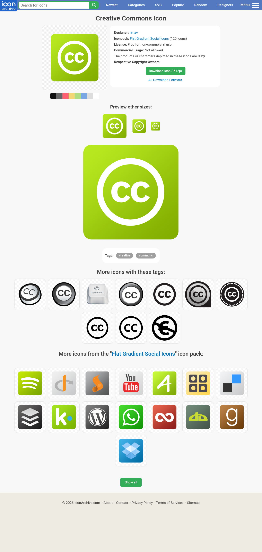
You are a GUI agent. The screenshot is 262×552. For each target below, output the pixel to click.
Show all (131, 482)
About (108, 503)
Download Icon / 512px (165, 71)
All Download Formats (165, 80)
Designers (225, 5)
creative (124, 255)
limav (134, 32)
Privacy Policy (142, 503)
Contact (122, 503)
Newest (111, 5)
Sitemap (193, 503)
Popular (178, 5)
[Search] (94, 5)
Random (200, 5)
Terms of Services (170, 503)
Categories (136, 5)
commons (146, 255)
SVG (158, 5)
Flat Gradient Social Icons (149, 38)
